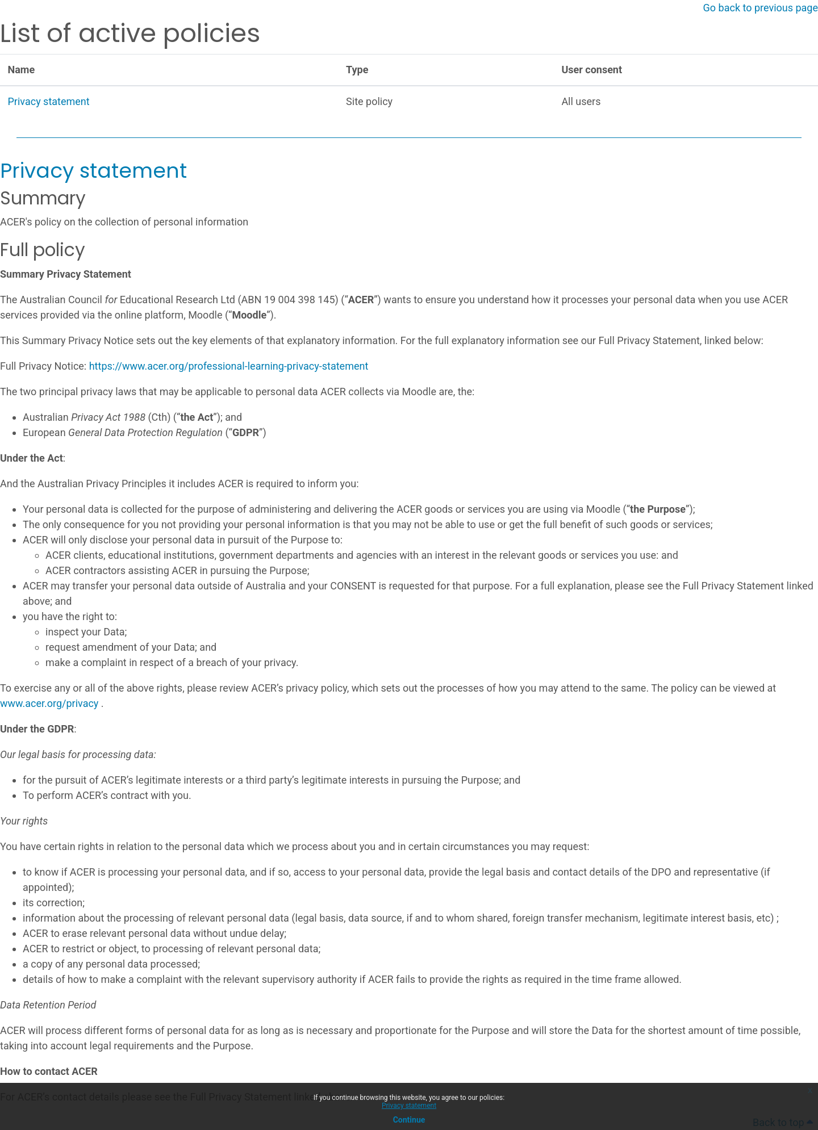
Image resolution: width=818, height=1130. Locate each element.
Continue (409, 1119)
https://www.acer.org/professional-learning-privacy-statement (229, 366)
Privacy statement (409, 1106)
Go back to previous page (760, 8)
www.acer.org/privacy (49, 703)
